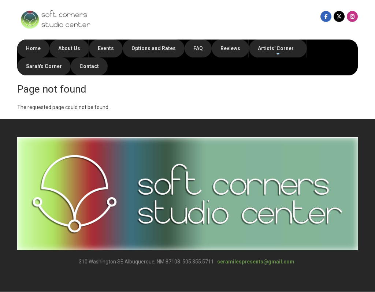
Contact (89, 66)
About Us (69, 48)
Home (33, 48)
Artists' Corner (276, 51)
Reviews (230, 48)
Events (106, 48)
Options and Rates (153, 48)
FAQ (198, 48)
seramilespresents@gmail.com (255, 262)
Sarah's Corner (44, 66)
